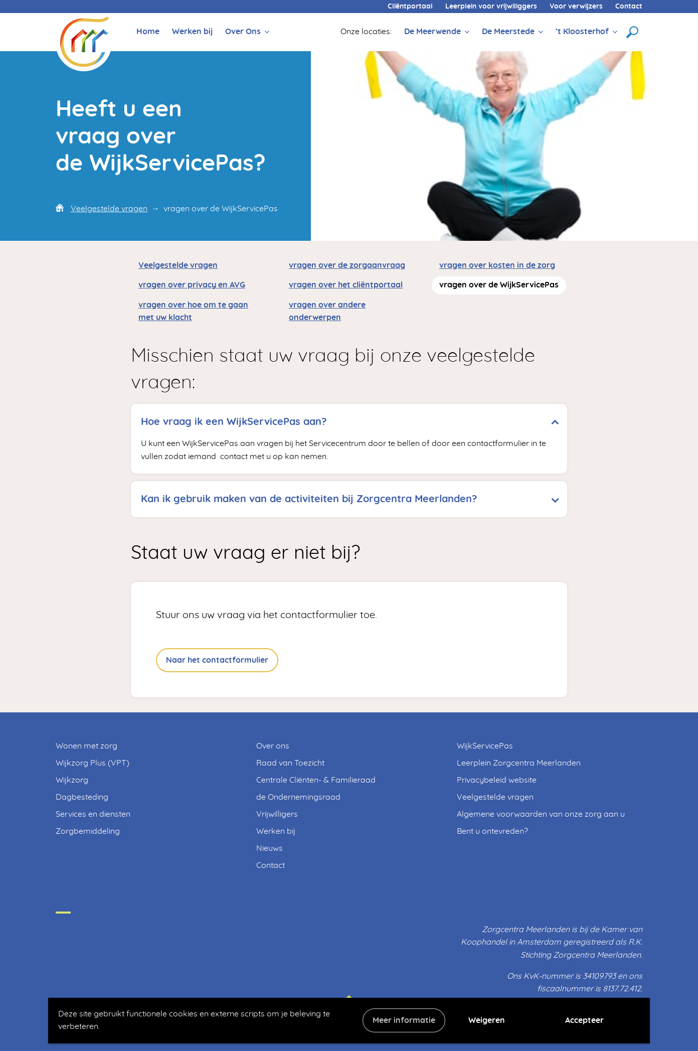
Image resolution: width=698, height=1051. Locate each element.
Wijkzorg (72, 780)
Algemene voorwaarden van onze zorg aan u (541, 814)
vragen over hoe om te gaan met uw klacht (193, 311)
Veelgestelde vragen (109, 209)
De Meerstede (508, 32)
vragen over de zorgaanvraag (347, 265)
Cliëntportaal (410, 6)
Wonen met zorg (86, 746)
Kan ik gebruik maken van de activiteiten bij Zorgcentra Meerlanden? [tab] (309, 499)
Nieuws (269, 848)
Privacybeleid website (497, 780)
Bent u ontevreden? (492, 831)
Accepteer (584, 1020)
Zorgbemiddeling (88, 831)
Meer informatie (404, 1020)
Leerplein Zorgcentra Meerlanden (519, 763)
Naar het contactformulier (217, 660)
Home (147, 32)
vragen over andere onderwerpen (327, 311)
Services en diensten (93, 814)
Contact (628, 6)
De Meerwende (432, 32)
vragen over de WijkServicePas (499, 285)
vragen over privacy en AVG (191, 285)
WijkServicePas (485, 746)
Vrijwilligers (277, 814)
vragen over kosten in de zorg (497, 265)
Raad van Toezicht (290, 763)
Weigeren (486, 1020)
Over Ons (243, 32)
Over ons (272, 746)
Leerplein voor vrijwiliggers (491, 6)
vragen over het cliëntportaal (346, 285)
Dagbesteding (82, 797)
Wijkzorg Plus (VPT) (92, 763)
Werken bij (192, 32)
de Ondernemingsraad (298, 797)
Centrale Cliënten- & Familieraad (316, 780)
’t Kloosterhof (582, 32)
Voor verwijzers (576, 6)
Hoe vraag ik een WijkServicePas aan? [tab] (234, 422)
